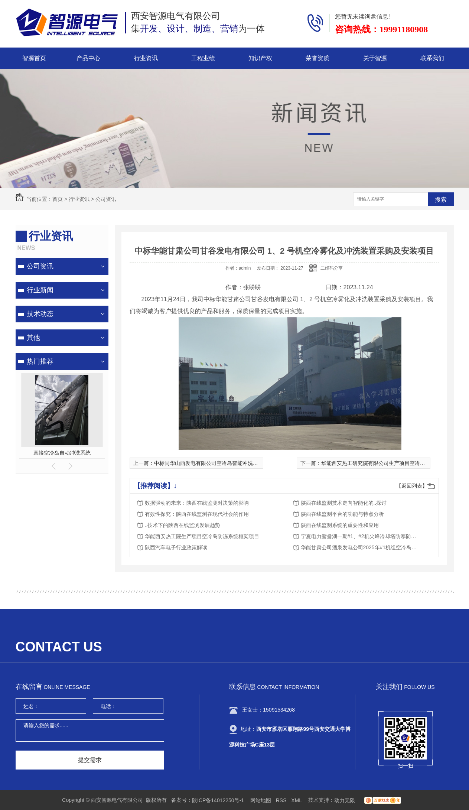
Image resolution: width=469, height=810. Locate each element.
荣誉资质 (317, 58)
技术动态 (40, 314)
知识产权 (260, 58)
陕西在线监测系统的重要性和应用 (340, 525)
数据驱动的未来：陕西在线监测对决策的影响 (197, 503)
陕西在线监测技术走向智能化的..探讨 (344, 503)
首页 (57, 199)
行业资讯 (146, 58)
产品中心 (88, 58)
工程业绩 (203, 58)
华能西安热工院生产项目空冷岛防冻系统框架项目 (202, 536)
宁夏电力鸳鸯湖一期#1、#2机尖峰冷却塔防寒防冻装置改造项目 (360, 536)
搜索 (441, 199)
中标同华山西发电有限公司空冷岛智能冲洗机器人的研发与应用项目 (232, 463)
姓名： (31, 706)
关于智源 (375, 58)
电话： (108, 706)
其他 (33, 337)
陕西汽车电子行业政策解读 (176, 547)
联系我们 (432, 58)
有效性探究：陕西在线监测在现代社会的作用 (197, 514)
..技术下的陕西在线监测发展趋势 (183, 525)
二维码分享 (331, 268)
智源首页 (34, 58)
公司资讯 (105, 199)
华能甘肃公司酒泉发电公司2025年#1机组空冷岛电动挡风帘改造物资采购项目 (360, 547)
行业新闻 (40, 290)
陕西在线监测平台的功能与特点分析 (342, 514)
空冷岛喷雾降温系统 (62, 453)
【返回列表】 (411, 486)
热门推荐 (40, 361)
